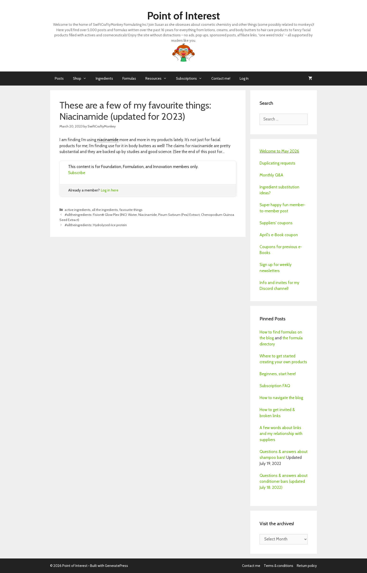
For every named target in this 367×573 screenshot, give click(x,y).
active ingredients (78, 210)
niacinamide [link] (107, 139)
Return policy (307, 566)
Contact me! (220, 78)
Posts (59, 78)
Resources (158, 78)
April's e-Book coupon (279, 234)
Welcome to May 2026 (279, 151)
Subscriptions (191, 78)
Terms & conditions (278, 566)
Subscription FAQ (275, 385)
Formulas (129, 78)
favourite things (131, 210)
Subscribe (76, 172)
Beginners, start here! (278, 373)
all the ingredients (105, 210)
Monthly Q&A (271, 175)
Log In (244, 78)
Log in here (109, 190)
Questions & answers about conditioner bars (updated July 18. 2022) (284, 481)
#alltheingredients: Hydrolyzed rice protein (96, 225)
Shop (82, 78)
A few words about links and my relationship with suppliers (281, 433)
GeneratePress (116, 566)
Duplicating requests (277, 163)
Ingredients (104, 78)
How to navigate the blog (281, 397)
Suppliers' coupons (276, 223)
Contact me (251, 566)
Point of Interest (183, 15)
